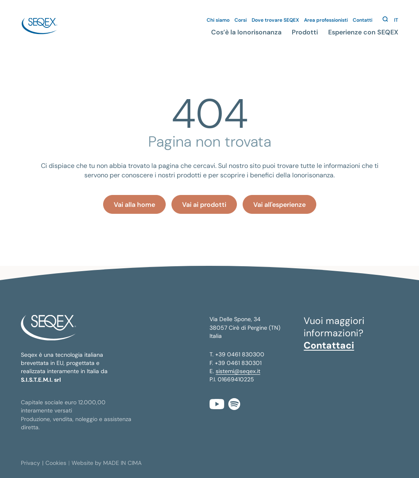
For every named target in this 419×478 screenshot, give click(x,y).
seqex (39, 26)
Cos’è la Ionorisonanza (246, 32)
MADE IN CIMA (122, 463)
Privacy (30, 463)
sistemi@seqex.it (238, 371)
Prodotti (305, 32)
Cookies (55, 463)
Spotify (234, 404)
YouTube (217, 404)
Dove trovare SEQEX (275, 20)
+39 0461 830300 (239, 354)
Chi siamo (218, 20)
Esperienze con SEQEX (363, 32)
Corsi (240, 20)
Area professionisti (326, 20)
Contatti (362, 20)
